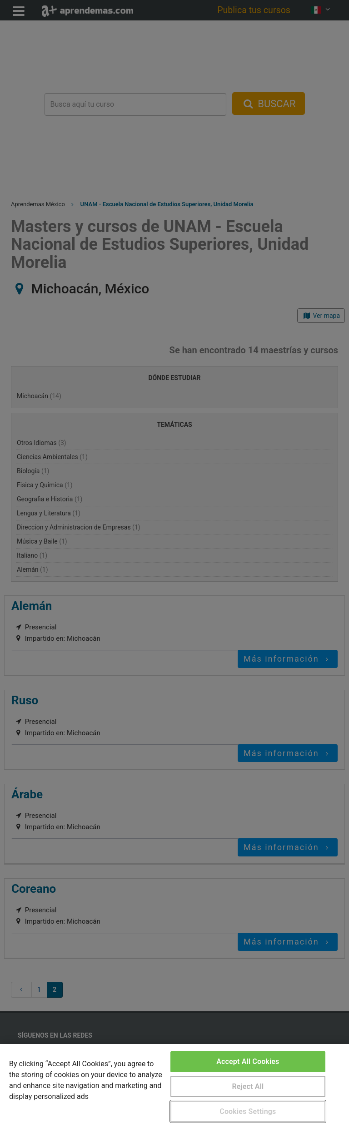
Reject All (248, 1086)
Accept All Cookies (247, 1061)
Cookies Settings (247, 1111)
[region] (174, 1088)
